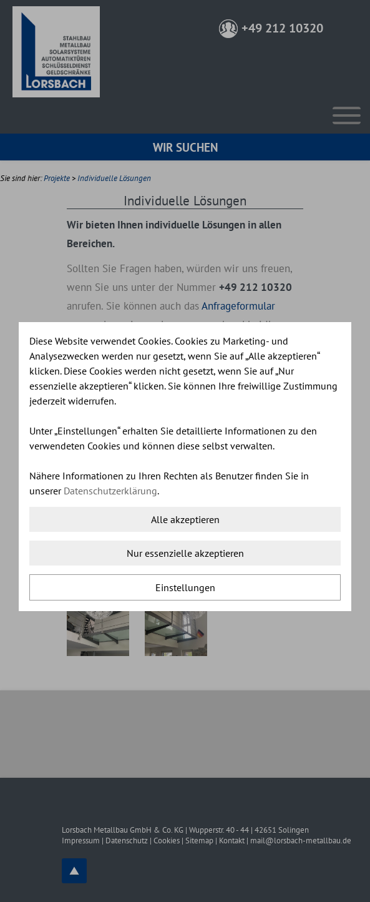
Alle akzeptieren (185, 519)
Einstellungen (185, 587)
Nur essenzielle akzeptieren (185, 553)
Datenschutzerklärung (110, 490)
